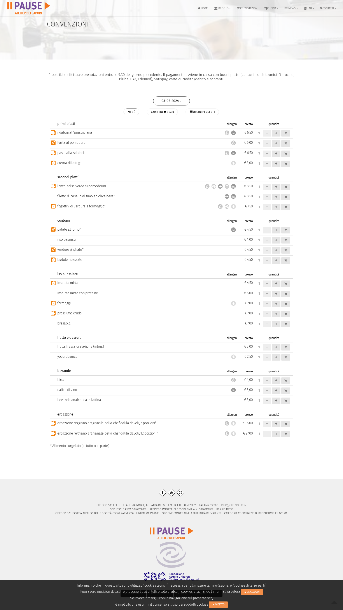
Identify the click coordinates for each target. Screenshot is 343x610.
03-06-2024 (171, 101)
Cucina (271, 8)
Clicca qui (252, 591)
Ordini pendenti (204, 112)
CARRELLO (162, 112)
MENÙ (129, 112)
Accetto (218, 604)
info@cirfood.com (234, 505)
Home (203, 8)
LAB (309, 8)
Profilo (222, 8)
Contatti (328, 8)
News (291, 8)
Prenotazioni (247, 8)
